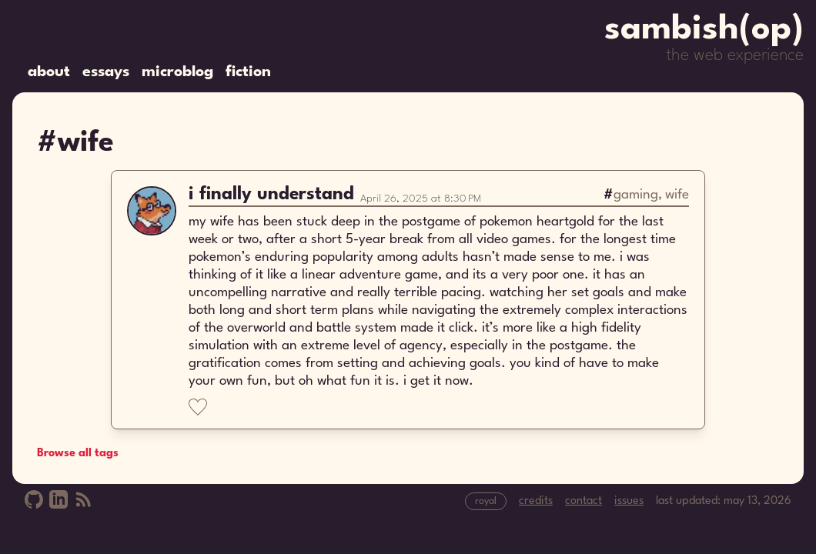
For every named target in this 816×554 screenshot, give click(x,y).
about (49, 72)
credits (536, 501)
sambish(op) (704, 29)
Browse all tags (78, 453)
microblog (177, 72)
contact (583, 501)
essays (105, 72)
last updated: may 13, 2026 (723, 501)
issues (629, 501)
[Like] (198, 407)
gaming (636, 195)
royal (486, 501)
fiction (248, 72)
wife (677, 195)
